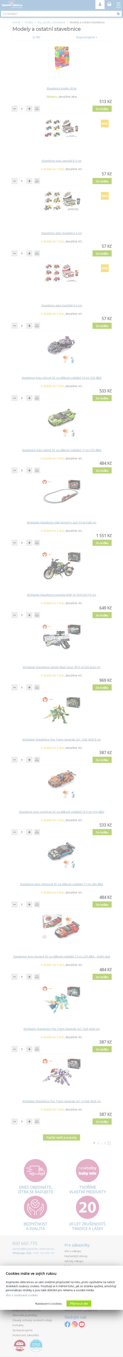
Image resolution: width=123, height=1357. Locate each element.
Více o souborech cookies (22, 1295)
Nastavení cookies (48, 1303)
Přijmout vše (79, 1303)
